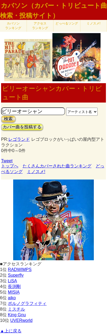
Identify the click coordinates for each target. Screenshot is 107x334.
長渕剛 (14, 286)
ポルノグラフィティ (27, 303)
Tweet (7, 161)
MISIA (14, 292)
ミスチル (16, 309)
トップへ (9, 166)
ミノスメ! (93, 23)
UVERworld (21, 320)
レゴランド (19, 139)
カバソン (13, 26)
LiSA (12, 281)
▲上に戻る (11, 331)
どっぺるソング (66, 23)
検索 (8, 119)
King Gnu (17, 314)
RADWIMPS (19, 269)
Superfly (16, 275)
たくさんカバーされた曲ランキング (57, 166)
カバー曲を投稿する (22, 127)
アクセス (40, 26)
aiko (12, 298)
